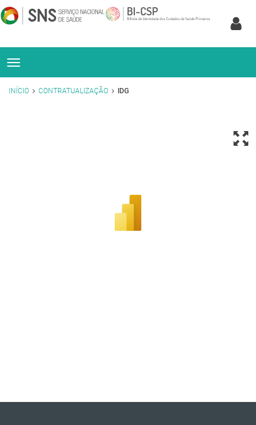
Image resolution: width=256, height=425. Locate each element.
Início (19, 91)
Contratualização (73, 91)
